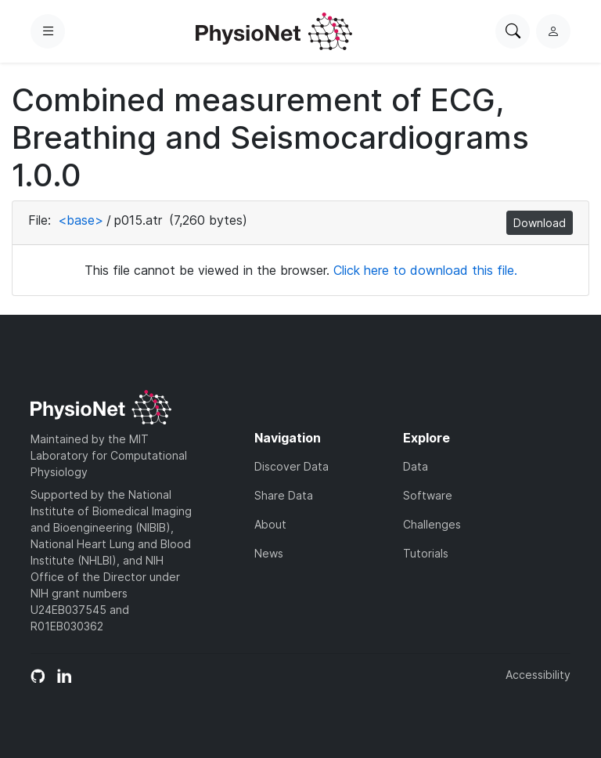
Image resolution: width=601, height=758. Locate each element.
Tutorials (425, 553)
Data (415, 466)
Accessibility (538, 674)
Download (539, 222)
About (270, 524)
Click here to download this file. (425, 270)
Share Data (283, 495)
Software (427, 495)
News (268, 553)
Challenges (432, 524)
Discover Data (291, 466)
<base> (80, 220)
